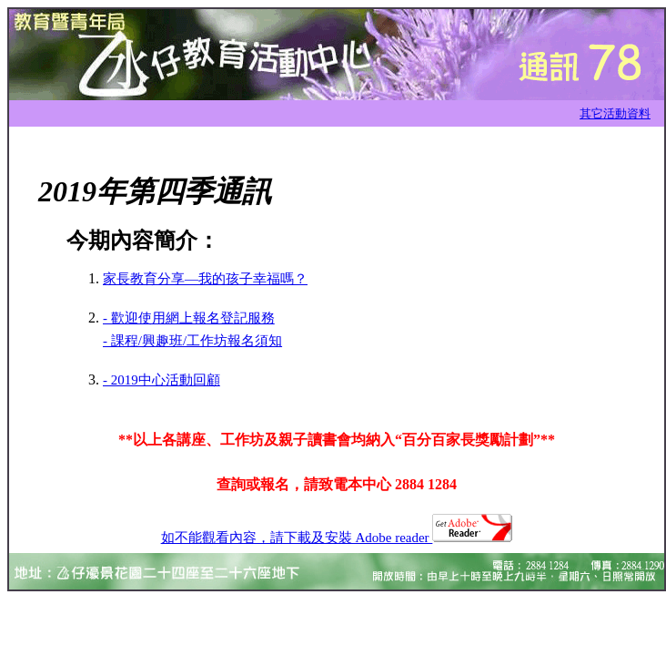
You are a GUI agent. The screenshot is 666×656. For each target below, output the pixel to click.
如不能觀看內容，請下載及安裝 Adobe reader (337, 537)
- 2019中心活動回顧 (161, 380)
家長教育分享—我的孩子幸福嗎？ (205, 279)
